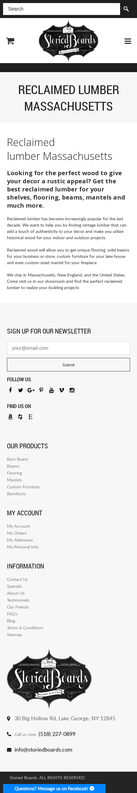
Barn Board (17, 459)
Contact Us (17, 579)
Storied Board (68, 41)
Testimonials (18, 600)
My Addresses (20, 540)
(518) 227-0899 (57, 733)
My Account (18, 526)
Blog (11, 621)
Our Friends (18, 607)
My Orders (17, 533)
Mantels (14, 480)
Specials (14, 586)
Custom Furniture (23, 487)
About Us (15, 593)
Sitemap (14, 634)
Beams (13, 466)
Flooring (14, 473)
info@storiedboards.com (43, 749)
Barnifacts (16, 493)
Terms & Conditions (25, 627)
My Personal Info (23, 547)
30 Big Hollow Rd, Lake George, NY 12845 (64, 718)
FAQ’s (12, 614)
